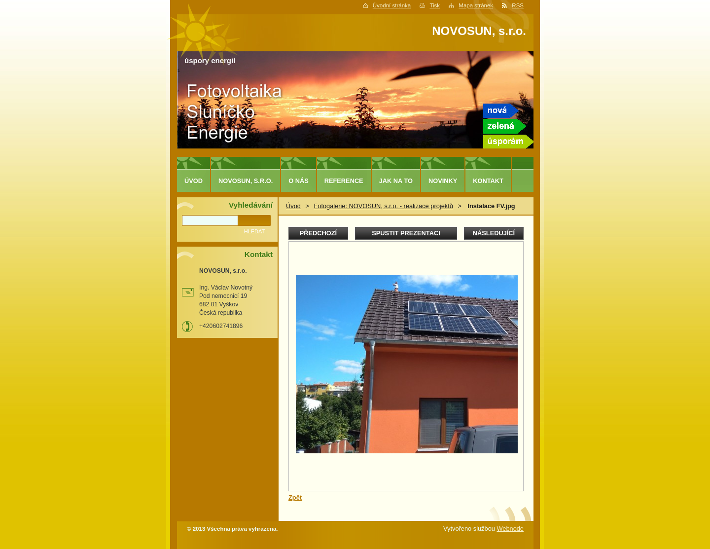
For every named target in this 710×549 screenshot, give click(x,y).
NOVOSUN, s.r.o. (245, 180)
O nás (298, 180)
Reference (343, 180)
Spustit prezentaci (406, 233)
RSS (518, 5)
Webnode (510, 528)
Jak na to (396, 180)
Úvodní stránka (392, 5)
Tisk (434, 5)
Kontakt (488, 180)
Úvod (293, 206)
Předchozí (318, 233)
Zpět (295, 497)
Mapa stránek (476, 5)
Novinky (442, 180)
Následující (494, 233)
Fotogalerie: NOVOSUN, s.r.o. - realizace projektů (383, 206)
